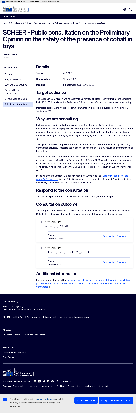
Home (5, 23)
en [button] (124, 9)
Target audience (13, 79)
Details (8, 74)
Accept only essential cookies (116, 400)
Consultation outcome (16, 99)
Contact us (67, 381)
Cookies (60, 386)
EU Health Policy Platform (14, 352)
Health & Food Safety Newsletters (26, 317)
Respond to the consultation (12, 92)
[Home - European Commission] (17, 8)
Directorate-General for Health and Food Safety (24, 335)
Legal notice (89, 386)
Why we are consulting (16, 85)
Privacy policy (74, 386)
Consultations (16, 23)
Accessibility (104, 386)
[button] (108, 236)
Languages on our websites (41, 386)
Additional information (16, 104)
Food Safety (8, 357)
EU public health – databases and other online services (66, 317)
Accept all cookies (86, 400)
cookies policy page (46, 399)
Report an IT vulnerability (14, 386)
